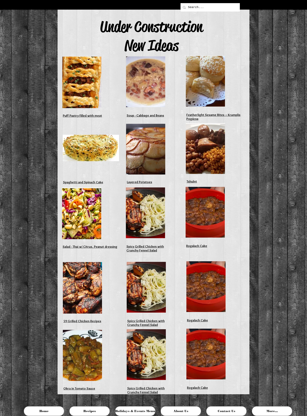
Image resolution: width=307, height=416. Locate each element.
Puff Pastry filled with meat (82, 116)
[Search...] (210, 7)
